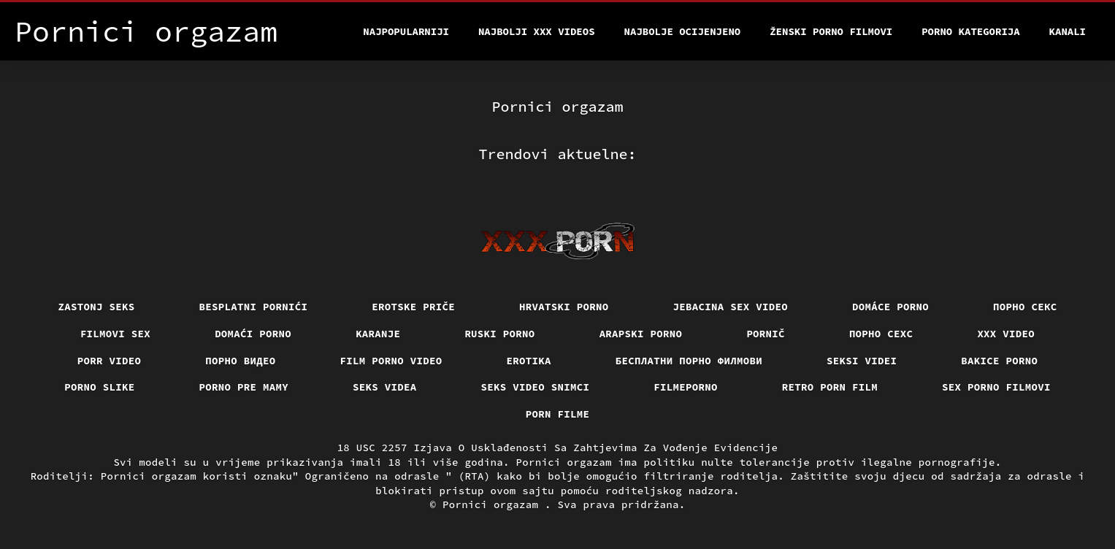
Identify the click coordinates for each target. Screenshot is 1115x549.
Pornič (765, 333)
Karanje (378, 333)
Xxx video (1006, 333)
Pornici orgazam (493, 504)
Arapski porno (641, 333)
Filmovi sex (115, 333)
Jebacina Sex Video (731, 306)
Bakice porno (999, 360)
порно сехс (881, 333)
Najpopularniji (406, 31)
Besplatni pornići (253, 306)
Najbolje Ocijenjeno (682, 31)
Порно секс (1025, 306)
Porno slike (99, 386)
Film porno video (391, 360)
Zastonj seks (96, 306)
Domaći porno (253, 333)
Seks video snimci (535, 386)
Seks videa (385, 386)
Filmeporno (686, 386)
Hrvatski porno (564, 306)
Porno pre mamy (244, 386)
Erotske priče (413, 306)
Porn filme (558, 414)
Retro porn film (830, 386)
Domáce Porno (890, 306)
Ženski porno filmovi (831, 31)
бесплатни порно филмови (689, 360)
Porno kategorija (970, 31)
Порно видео (240, 360)
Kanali (1067, 31)
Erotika (529, 360)
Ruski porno (499, 333)
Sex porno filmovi (996, 386)
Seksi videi (862, 360)
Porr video (109, 360)
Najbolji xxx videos (536, 31)
